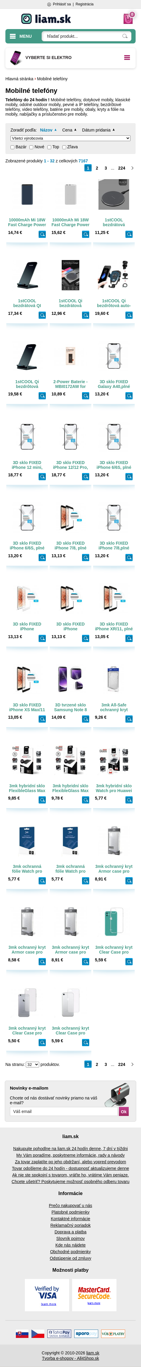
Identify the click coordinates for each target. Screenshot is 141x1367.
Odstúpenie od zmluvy (70, 1258)
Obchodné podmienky (70, 1251)
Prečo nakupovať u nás (70, 1205)
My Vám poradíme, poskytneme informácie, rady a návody (70, 1155)
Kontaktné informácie (70, 1218)
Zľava (72, 146)
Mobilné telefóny (52, 78)
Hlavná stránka (19, 78)
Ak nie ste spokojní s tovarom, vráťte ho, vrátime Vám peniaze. (70, 1175)
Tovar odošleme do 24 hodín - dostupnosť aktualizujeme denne (70, 1168)
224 (121, 168)
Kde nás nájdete (70, 1245)
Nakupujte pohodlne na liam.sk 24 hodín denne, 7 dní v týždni (70, 1148)
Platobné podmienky (70, 1212)
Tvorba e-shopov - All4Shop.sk (70, 1358)
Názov (46, 130)
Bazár (21, 146)
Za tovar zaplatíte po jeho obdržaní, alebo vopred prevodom (70, 1161)
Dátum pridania (96, 130)
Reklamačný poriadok (70, 1225)
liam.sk (92, 1353)
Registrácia (84, 4)
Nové (39, 146)
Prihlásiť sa (62, 4)
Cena (67, 130)
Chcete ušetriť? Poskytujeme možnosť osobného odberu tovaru (70, 1181)
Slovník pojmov (70, 1238)
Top (55, 146)
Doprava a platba (70, 1231)
